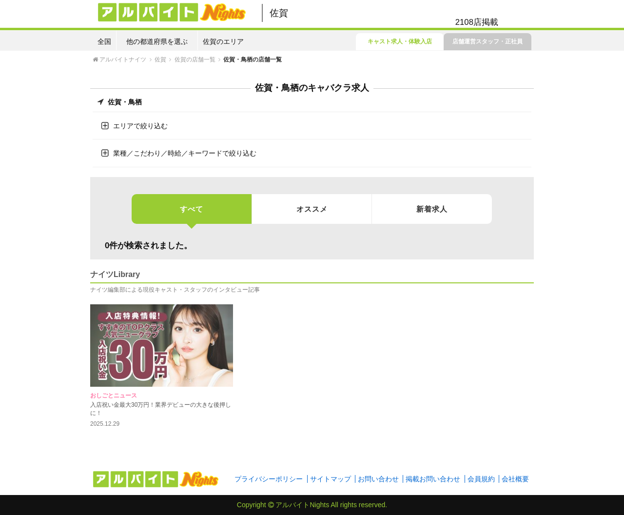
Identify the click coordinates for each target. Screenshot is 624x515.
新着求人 (432, 209)
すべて (191, 214)
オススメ (312, 209)
